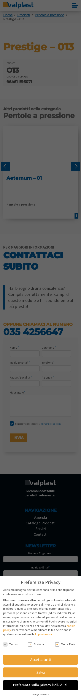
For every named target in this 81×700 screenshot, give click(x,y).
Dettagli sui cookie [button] (40, 694)
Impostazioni (43, 634)
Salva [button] (40, 672)
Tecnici (10, 644)
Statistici (36, 644)
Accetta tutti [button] (40, 659)
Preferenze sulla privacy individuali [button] (40, 685)
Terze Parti (65, 644)
